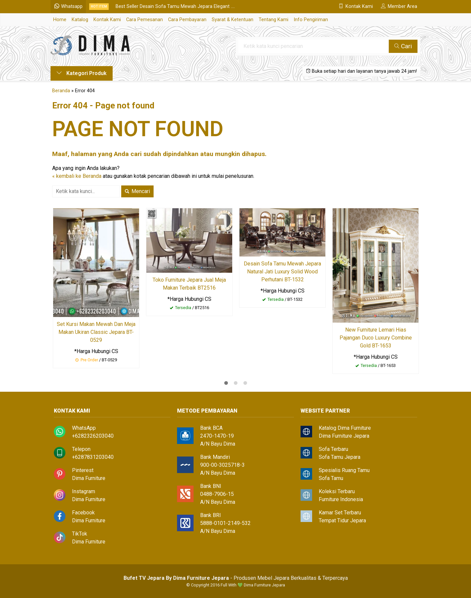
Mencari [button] (137, 191)
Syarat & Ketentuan (232, 19)
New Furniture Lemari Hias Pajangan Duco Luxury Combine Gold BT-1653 (376, 338)
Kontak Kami (107, 19)
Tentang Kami (273, 19)
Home (59, 19)
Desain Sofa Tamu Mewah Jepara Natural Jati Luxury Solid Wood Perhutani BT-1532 (282, 271)
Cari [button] (403, 46)
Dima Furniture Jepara (344, 436)
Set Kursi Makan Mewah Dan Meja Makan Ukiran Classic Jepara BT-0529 (96, 332)
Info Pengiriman (311, 19)
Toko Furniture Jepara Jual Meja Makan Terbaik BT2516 (189, 284)
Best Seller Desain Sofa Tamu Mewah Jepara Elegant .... (175, 6)
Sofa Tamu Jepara (339, 457)
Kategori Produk (81, 73)
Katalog (80, 19)
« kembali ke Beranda (76, 176)
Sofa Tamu (331, 478)
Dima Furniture (88, 478)
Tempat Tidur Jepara (342, 520)
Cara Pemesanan (144, 19)
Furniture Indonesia (341, 499)
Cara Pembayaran (187, 19)
